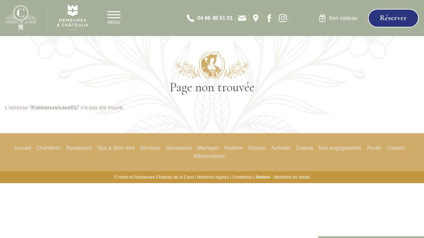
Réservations (209, 156)
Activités (281, 148)
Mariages (208, 148)
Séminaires (179, 148)
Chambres (48, 148)
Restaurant (79, 148)
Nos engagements (339, 148)
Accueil (22, 148)
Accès (374, 148)
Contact (396, 148)
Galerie (304, 148)
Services (150, 148)
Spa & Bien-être (116, 148)
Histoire (233, 148)
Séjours (257, 148)
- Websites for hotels (283, 177)
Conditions (242, 177)
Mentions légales (213, 177)
